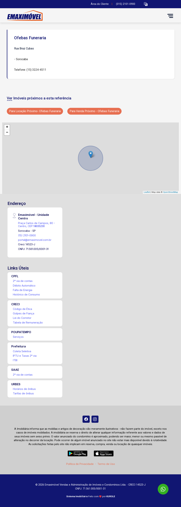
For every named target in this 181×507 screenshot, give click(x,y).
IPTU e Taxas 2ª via (25, 355)
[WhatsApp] (163, 489)
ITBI (15, 360)
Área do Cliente (100, 4)
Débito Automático (24, 285)
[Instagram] (95, 419)
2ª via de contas (23, 280)
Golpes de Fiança (23, 313)
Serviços (18, 336)
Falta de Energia (22, 290)
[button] (145, 4)
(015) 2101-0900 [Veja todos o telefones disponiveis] (125, 4)
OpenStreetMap (170, 192)
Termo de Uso (106, 463)
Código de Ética (22, 308)
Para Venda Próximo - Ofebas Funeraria (94, 111)
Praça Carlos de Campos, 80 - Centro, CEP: (36, 225)
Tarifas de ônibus (23, 393)
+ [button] (7, 127)
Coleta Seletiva (22, 351)
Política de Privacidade (80, 463)
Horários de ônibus (24, 388)
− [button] (7, 132)
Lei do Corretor (22, 317)
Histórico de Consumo (26, 294)
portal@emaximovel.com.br (34, 239)
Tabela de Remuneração (28, 322)
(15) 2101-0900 (27, 235)
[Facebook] (86, 419)
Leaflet (147, 192)
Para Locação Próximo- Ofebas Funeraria (35, 111)
